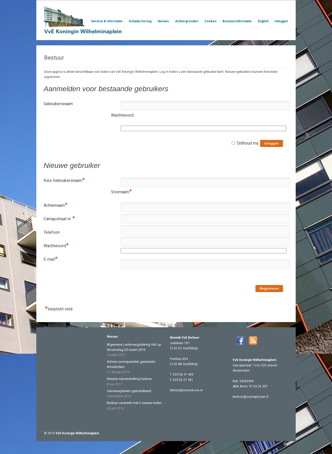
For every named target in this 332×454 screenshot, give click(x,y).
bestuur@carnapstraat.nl (250, 397)
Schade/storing (140, 21)
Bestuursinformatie (237, 21)
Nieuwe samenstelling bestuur (129, 379)
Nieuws (163, 21)
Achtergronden (186, 21)
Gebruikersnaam (58, 103)
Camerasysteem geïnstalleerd (129, 391)
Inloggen (281, 21)
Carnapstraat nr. (59, 219)
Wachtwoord (122, 115)
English (263, 21)
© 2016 (71, 433)
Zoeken (210, 21)
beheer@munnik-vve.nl (186, 390)
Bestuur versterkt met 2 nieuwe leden (134, 403)
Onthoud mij (247, 143)
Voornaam (121, 192)
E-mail (51, 259)
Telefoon (52, 232)
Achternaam (55, 205)
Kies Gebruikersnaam (64, 180)
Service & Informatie (106, 21)
